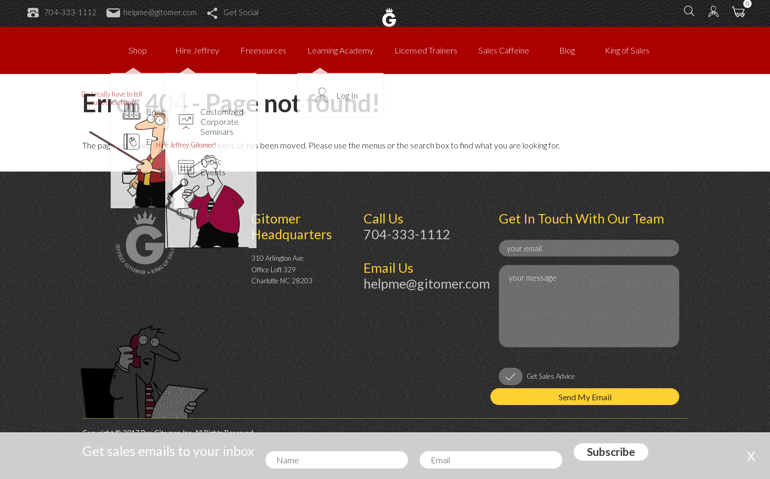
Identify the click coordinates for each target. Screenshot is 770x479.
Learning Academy (340, 50)
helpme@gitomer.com (151, 12)
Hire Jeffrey (197, 50)
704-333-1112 (62, 12)
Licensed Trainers (425, 50)
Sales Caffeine (503, 50)
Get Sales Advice (551, 376)
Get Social (233, 12)
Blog (567, 50)
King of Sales (627, 50)
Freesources (263, 50)
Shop (138, 50)
